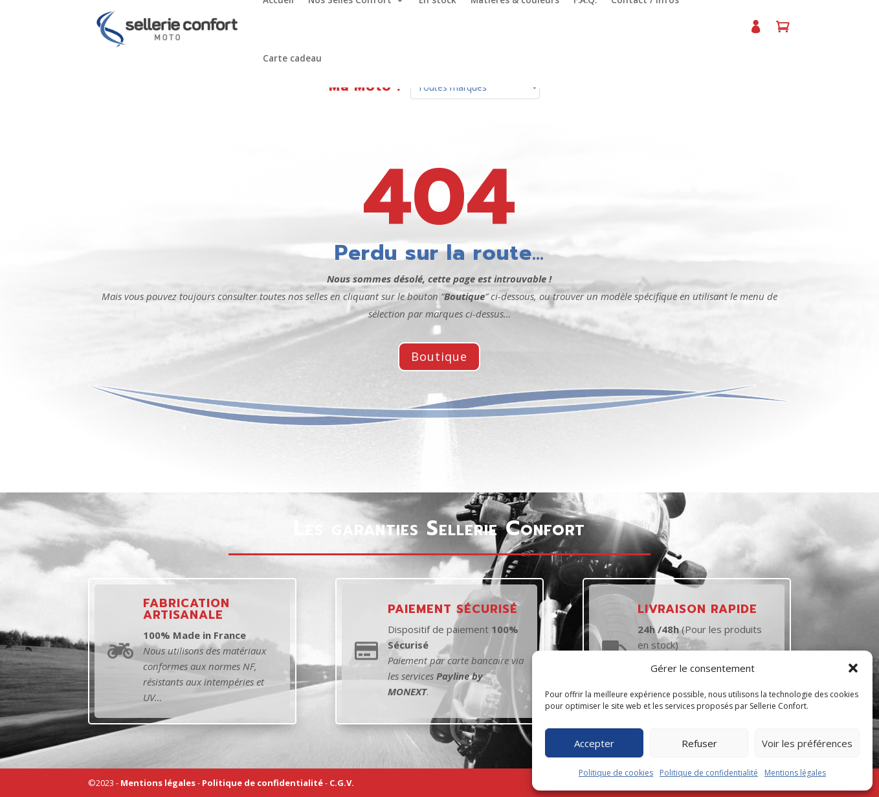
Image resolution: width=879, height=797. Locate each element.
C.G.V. (341, 783)
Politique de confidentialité (709, 772)
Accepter (594, 743)
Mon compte (750, 32)
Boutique (439, 356)
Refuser (699, 743)
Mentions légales (795, 772)
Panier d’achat (778, 32)
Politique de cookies (616, 772)
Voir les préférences (807, 743)
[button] (853, 668)
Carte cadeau (290, 59)
